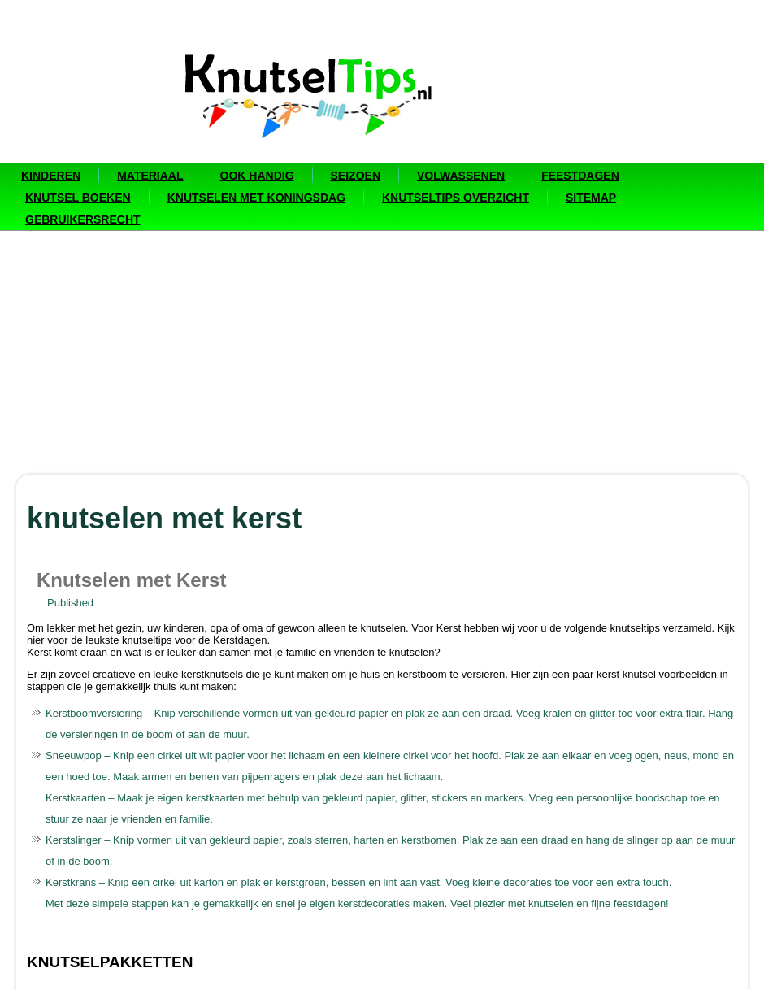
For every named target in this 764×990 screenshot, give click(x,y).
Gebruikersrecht (83, 219)
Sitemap (591, 197)
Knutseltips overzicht (455, 197)
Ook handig (257, 175)
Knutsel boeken (78, 197)
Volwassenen (461, 175)
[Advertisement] (382, 353)
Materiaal (150, 175)
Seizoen (355, 175)
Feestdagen (580, 175)
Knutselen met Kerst (131, 580)
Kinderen (50, 175)
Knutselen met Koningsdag (256, 197)
